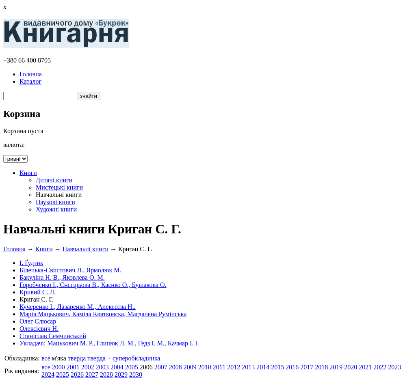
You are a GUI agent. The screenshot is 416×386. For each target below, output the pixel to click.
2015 (277, 367)
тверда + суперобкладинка (123, 358)
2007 (160, 367)
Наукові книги (55, 201)
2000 (58, 367)
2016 (292, 367)
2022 (379, 367)
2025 (62, 374)
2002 (87, 367)
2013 (248, 367)
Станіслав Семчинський (53, 335)
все (45, 358)
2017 (306, 367)
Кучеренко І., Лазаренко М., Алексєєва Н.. (78, 306)
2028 (106, 374)
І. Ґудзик (31, 262)
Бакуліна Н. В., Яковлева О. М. (62, 277)
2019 (335, 367)
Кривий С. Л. (38, 292)
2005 (131, 367)
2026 (77, 374)
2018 (321, 367)
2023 (394, 367)
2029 (121, 374)
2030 (135, 374)
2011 (219, 367)
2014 (262, 367)
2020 (350, 367)
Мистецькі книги (59, 187)
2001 (73, 367)
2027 (91, 374)
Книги (28, 172)
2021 (365, 367)
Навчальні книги (85, 249)
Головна (31, 74)
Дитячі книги (54, 180)
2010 (204, 367)
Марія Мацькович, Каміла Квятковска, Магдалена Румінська (103, 314)
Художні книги (56, 209)
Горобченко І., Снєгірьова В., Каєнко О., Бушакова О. (93, 284)
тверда (77, 358)
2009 (190, 367)
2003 (102, 367)
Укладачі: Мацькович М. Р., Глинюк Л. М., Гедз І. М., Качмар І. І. (109, 343)
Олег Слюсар (38, 321)
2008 (175, 367)
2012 (233, 367)
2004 (117, 367)
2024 (47, 374)
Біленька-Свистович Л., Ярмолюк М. (70, 270)
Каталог (30, 81)
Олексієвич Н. (39, 328)
